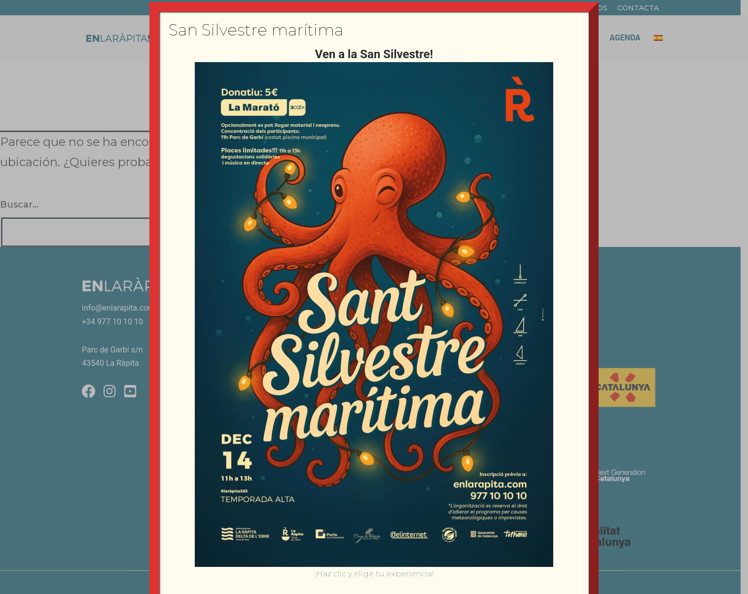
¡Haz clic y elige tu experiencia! (374, 573)
